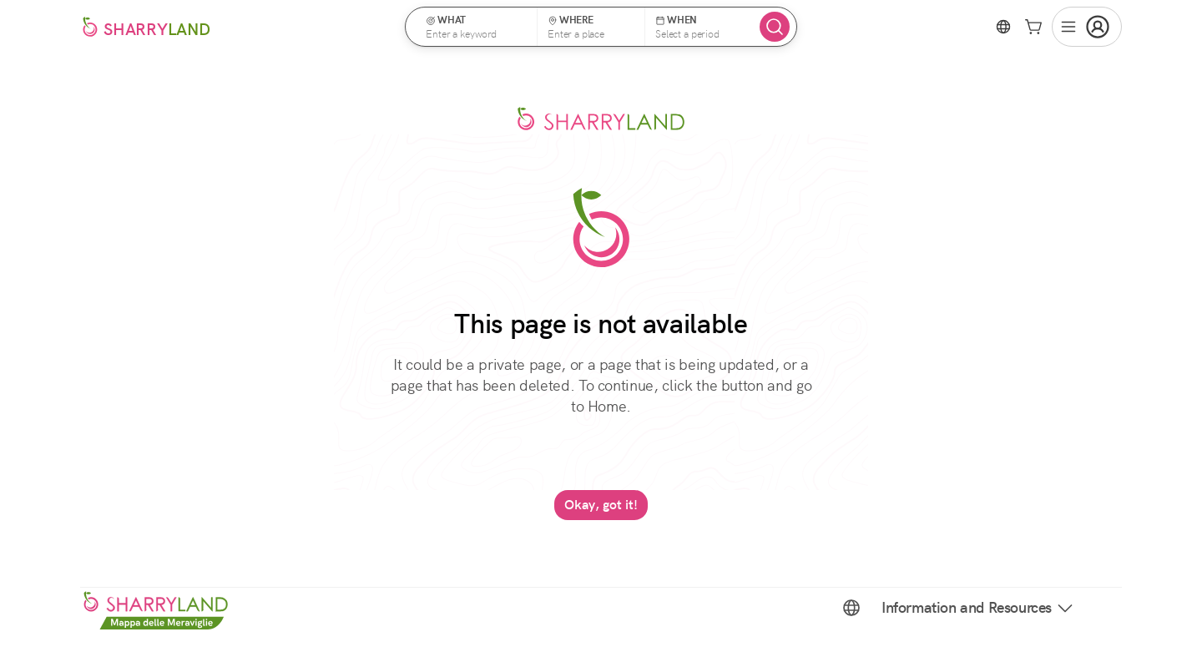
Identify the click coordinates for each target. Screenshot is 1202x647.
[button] (477, 27)
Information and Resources (978, 608)
